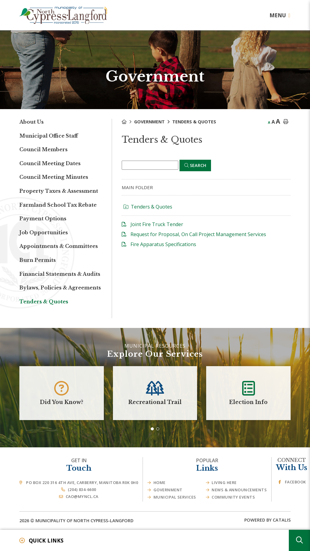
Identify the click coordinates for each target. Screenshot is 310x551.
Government (149, 122)
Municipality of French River (63, 15)
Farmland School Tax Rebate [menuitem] (58, 205)
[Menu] (280, 15)
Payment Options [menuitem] (42, 218)
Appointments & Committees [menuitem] (58, 246)
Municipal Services (174, 497)
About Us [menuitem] (31, 122)
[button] (152, 428)
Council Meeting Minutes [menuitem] (53, 177)
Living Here (224, 482)
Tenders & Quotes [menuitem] (43, 302)
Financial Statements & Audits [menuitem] (59, 274)
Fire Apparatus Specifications (163, 244)
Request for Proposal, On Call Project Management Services (198, 234)
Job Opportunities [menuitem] (43, 232)
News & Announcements (239, 490)
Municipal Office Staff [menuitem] (48, 136)
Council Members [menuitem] (43, 149)
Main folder (137, 187)
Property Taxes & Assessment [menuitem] (58, 191)
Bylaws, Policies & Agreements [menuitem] (60, 288)
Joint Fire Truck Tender (156, 224)
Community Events (233, 497)
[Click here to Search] (195, 165)
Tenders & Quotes (194, 122)
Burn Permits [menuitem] (37, 260)
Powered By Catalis (267, 520)
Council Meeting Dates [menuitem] (50, 163)
